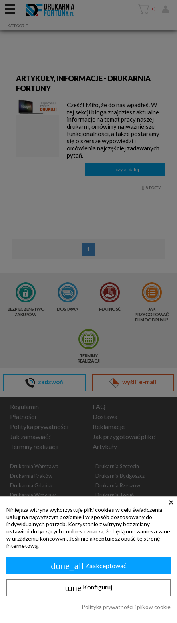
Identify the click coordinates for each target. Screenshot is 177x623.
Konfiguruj (88, 588)
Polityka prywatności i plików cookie (126, 606)
